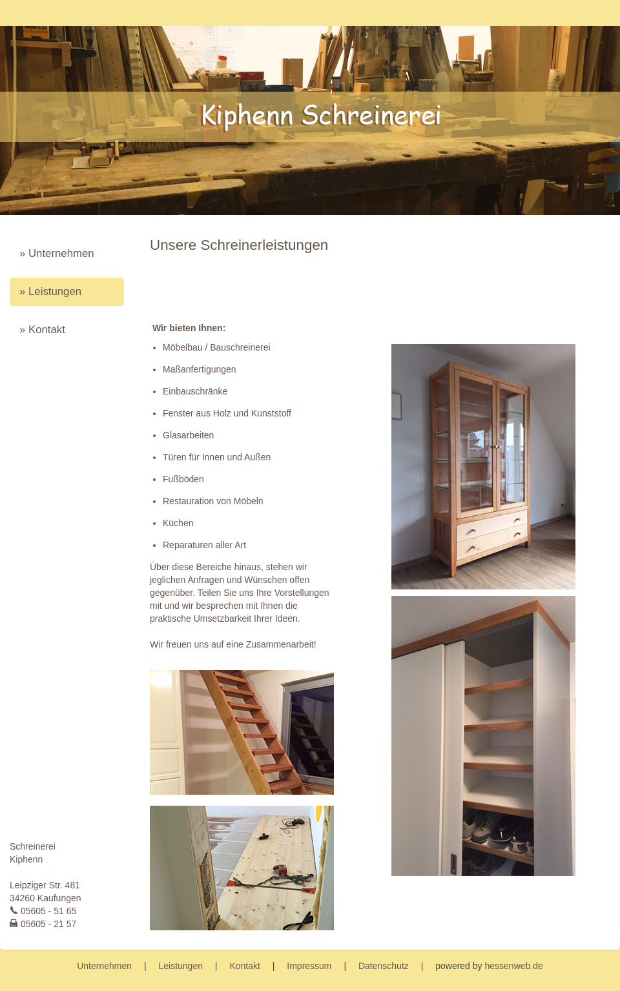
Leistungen (180, 966)
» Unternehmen (56, 253)
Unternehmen (104, 966)
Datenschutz (383, 966)
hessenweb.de (513, 966)
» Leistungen (50, 291)
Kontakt (244, 966)
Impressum (309, 966)
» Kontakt (42, 329)
